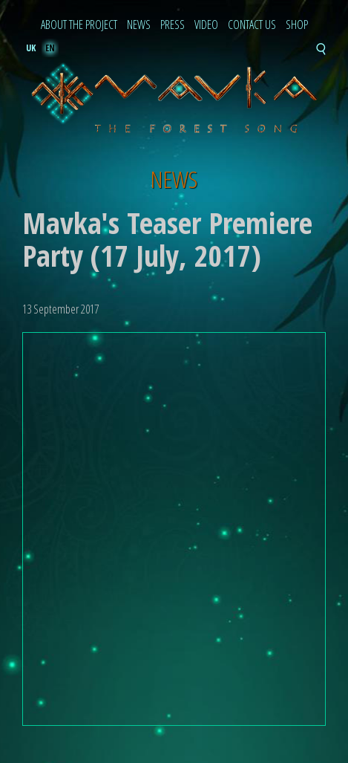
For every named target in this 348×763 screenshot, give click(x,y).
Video (206, 25)
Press (172, 25)
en (50, 48)
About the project (79, 25)
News (139, 25)
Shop (297, 25)
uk (31, 48)
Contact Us (252, 25)
